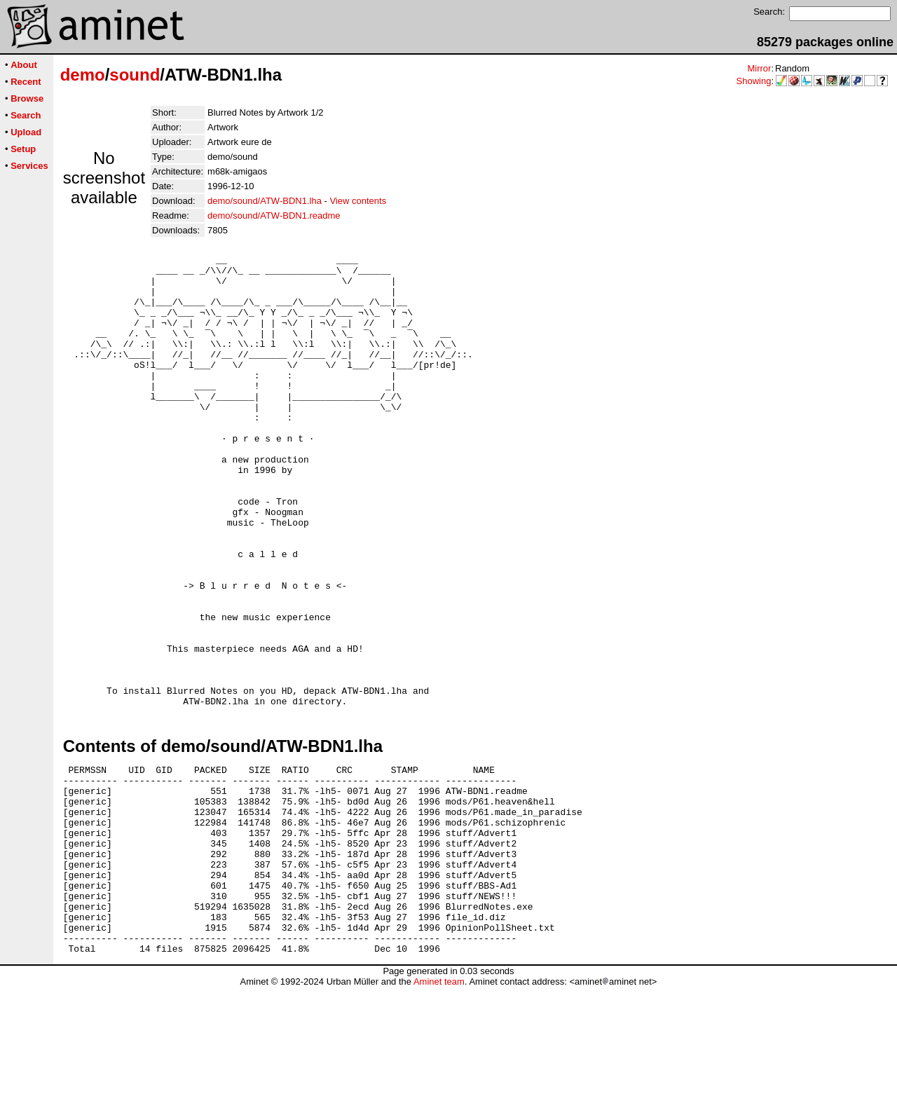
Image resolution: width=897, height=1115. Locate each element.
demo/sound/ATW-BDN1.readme (274, 215)
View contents (357, 201)
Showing (754, 81)
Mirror (759, 68)
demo (82, 74)
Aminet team (439, 1109)
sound (134, 74)
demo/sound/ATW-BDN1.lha (264, 201)
